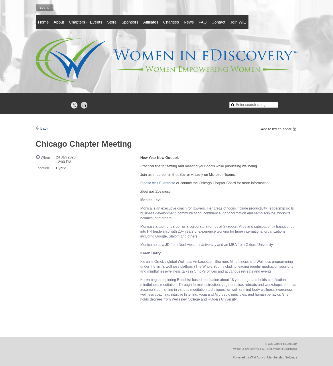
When (45, 157)
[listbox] (279, 129)
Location (42, 168)
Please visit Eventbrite (157, 183)
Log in (44, 7)
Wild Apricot (258, 357)
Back (44, 128)
